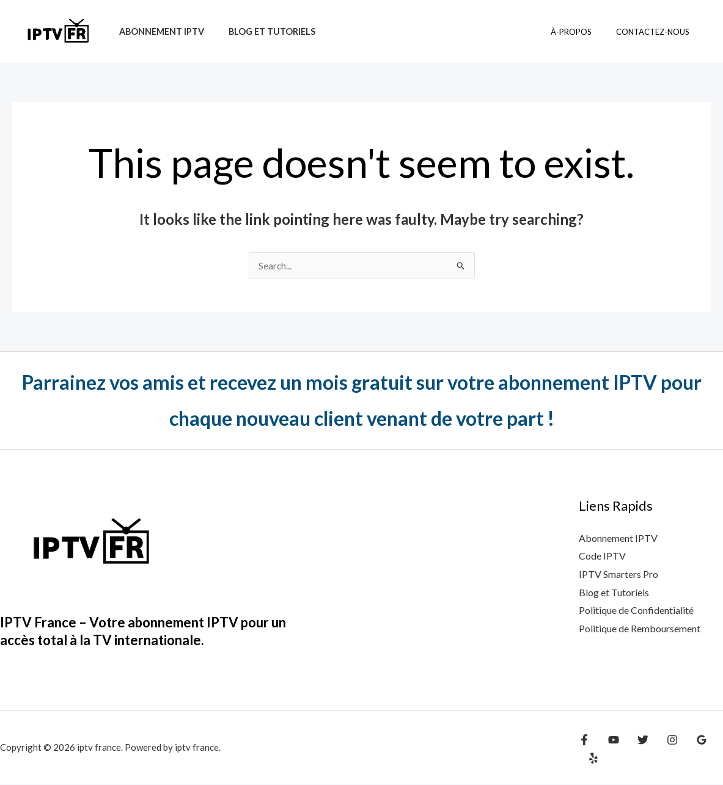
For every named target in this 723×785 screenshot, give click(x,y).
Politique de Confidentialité (636, 610)
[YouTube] (610, 749)
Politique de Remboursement (639, 629)
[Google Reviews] (689, 749)
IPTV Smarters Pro (618, 574)
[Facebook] (584, 749)
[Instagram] (663, 749)
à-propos (583, 32)
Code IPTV (602, 556)
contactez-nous (657, 32)
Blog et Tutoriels (614, 593)
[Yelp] (715, 749)
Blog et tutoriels (261, 31)
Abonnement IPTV (158, 31)
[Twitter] (636, 749)
